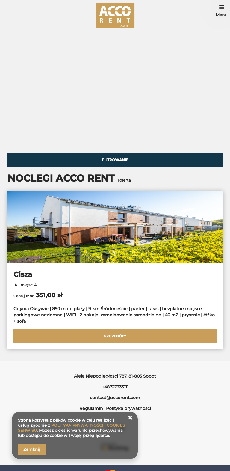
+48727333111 (115, 387)
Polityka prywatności (128, 408)
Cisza (22, 274)
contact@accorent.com (115, 397)
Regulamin (91, 408)
